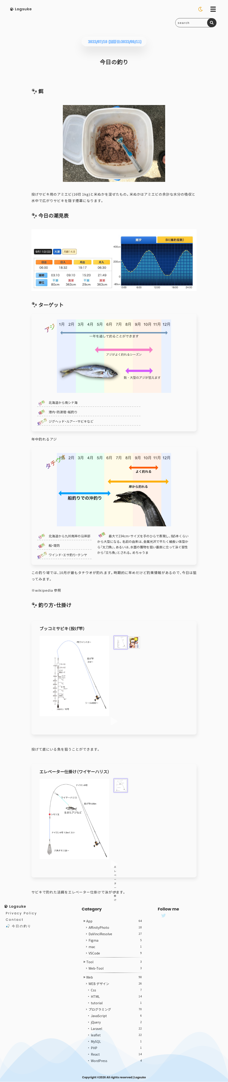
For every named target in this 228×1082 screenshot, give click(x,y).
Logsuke (140, 1077)
